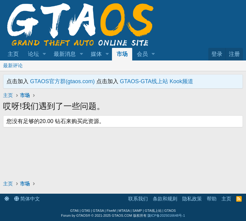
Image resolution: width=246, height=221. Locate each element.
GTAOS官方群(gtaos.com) (62, 81)
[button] (44, 54)
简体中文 (27, 198)
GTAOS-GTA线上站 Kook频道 (156, 81)
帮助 (212, 198)
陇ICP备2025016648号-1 (166, 215)
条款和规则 (165, 198)
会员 (142, 54)
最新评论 (13, 65)
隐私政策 (192, 198)
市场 (122, 54)
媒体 (96, 54)
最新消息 (65, 54)
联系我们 (138, 198)
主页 (13, 54)
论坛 (33, 54)
